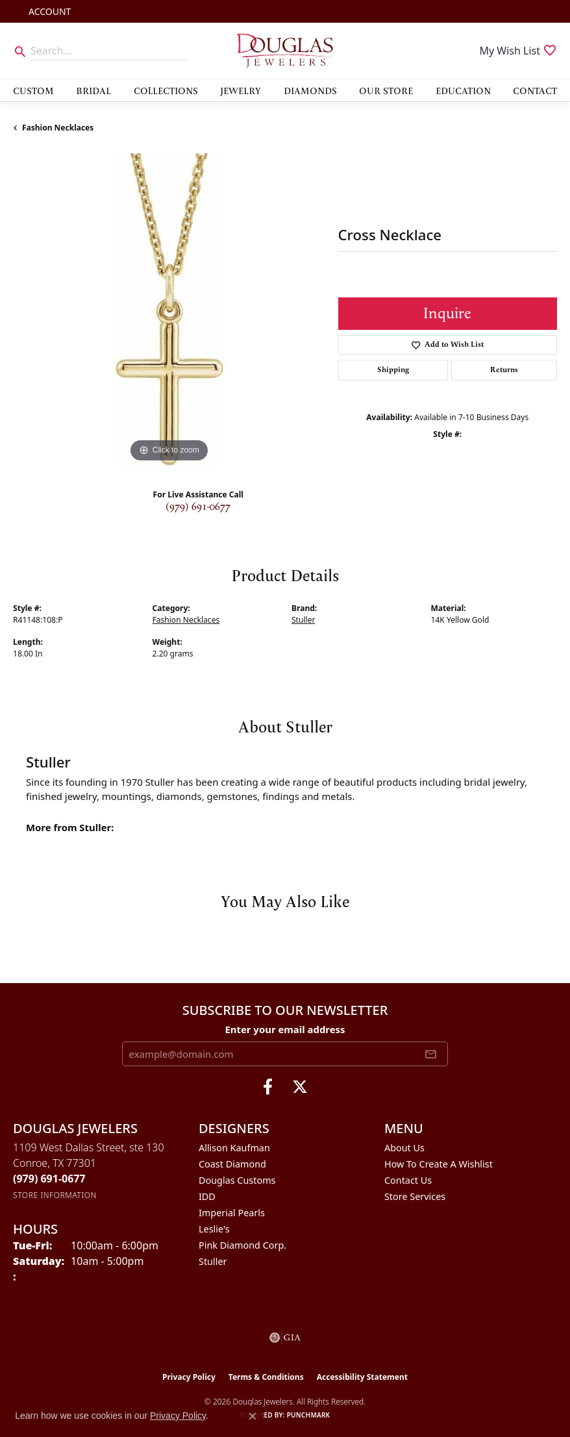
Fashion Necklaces (57, 127)
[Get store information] (55, 1195)
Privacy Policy (189, 1376)
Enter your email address (285, 1029)
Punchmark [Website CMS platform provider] (308, 1414)
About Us (404, 1148)
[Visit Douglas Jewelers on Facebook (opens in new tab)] (267, 1087)
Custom (33, 90)
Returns (504, 370)
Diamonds (310, 90)
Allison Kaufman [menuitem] (234, 1148)
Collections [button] (166, 90)
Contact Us (408, 1180)
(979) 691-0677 (198, 507)
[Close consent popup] (252, 1416)
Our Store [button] (386, 90)
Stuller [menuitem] (213, 1261)
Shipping (393, 370)
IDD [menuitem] (207, 1196)
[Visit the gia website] (285, 1337)
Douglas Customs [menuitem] (237, 1180)
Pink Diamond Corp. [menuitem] (242, 1245)
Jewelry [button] (240, 90)
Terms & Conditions (266, 1376)
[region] (169, 309)
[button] (48, 11)
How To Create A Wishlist (438, 1164)
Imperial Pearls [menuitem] (232, 1212)
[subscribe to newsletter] (430, 1054)
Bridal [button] (93, 90)
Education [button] (463, 90)
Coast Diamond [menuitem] (232, 1164)
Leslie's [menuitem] (214, 1229)
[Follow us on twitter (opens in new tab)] (300, 1087)
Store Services (414, 1196)
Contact (535, 90)
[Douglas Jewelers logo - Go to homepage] (285, 51)
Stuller (303, 619)
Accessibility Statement (362, 1376)
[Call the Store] (49, 1178)
